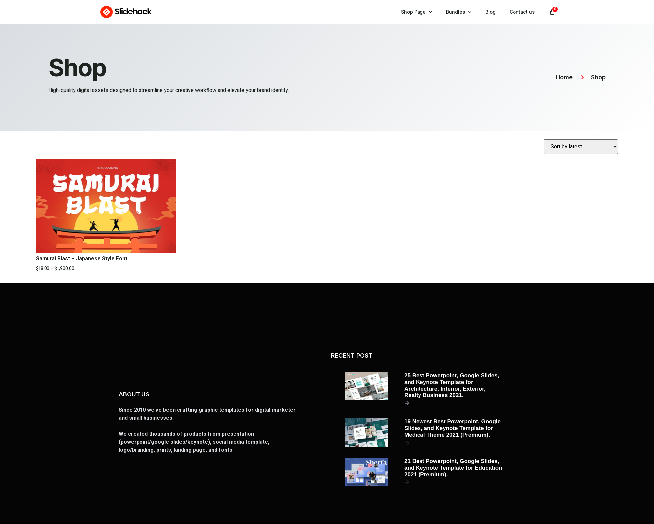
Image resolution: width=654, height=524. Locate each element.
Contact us (522, 12)
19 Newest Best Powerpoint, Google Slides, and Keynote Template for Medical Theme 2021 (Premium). (452, 428)
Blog (490, 12)
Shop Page (416, 12)
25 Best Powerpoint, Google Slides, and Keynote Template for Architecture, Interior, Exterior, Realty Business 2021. (451, 385)
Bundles (458, 12)
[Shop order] (581, 146)
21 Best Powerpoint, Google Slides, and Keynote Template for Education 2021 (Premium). (453, 468)
